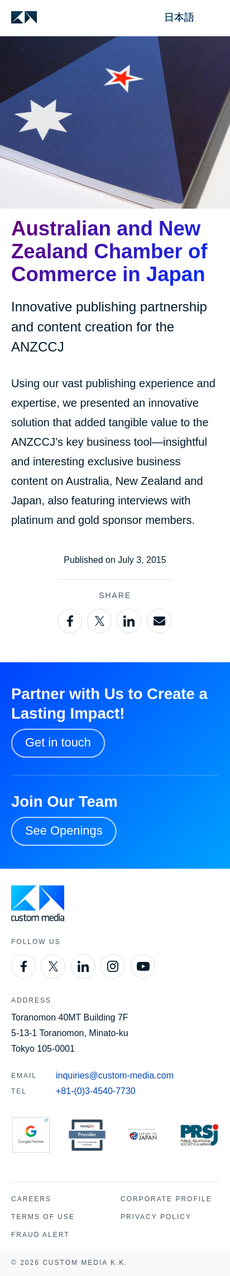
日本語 (179, 17)
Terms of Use (43, 1217)
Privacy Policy (156, 1217)
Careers (31, 1199)
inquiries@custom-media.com (115, 1075)
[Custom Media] (24, 17)
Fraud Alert (40, 1235)
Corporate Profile (166, 1199)
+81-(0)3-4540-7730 (96, 1091)
